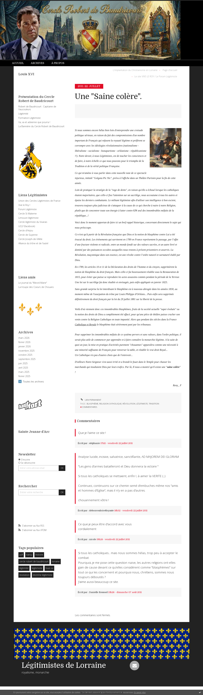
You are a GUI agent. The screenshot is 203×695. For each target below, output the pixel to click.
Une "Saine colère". (108, 96)
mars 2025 (23, 372)
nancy (29, 554)
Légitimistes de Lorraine (64, 665)
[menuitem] (19, 63)
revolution (24, 574)
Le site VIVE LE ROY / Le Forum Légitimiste (155, 76)
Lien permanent (90, 399)
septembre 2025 (27, 359)
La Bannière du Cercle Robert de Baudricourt (41, 126)
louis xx (49, 568)
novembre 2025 (26, 350)
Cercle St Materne (27, 213)
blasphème (92, 403)
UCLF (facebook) (26, 226)
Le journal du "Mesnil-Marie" (32, 282)
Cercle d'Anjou (25, 230)
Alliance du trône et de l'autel (33, 243)
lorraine (56, 561)
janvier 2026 (24, 346)
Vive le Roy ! (24, 204)
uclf (21, 554)
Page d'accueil (170, 70)
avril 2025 (23, 367)
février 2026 (24, 342)
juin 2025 (23, 363)
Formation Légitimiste (29, 117)
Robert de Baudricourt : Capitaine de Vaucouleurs (37, 108)
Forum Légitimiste (27, 209)
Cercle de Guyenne (28, 234)
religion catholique (110, 403)
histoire (39, 554)
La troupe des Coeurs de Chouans (36, 287)
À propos (57, 63)
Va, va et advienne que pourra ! (34, 122)
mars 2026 (23, 337)
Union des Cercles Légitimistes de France (39, 200)
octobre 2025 (25, 354)
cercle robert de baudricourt (34, 561)
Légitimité (23, 113)
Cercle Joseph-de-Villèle (30, 239)
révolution (129, 403)
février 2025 (24, 376)
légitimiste (37, 568)
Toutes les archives (33, 381)
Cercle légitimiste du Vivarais (32, 221)
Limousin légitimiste (28, 217)
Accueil (18, 63)
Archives (37, 63)
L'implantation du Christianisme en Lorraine (135, 70)
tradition (154, 403)
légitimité (24, 568)
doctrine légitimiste (42, 574)
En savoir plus (140, 692)
